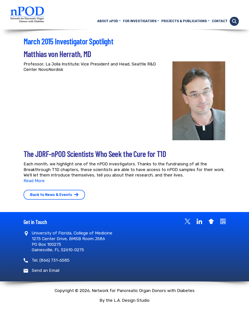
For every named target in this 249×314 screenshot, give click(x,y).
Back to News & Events (54, 195)
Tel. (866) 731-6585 (51, 260)
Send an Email (45, 270)
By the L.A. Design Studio (124, 300)
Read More (34, 180)
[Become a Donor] (223, 221)
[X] (188, 221)
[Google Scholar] (211, 221)
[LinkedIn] (199, 221)
